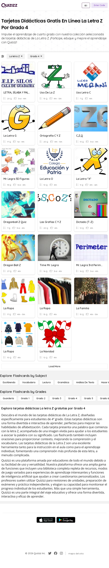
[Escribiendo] (9, 382)
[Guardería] (8, 398)
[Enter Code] (99, 5)
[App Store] (46, 520)
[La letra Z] (16, 56)
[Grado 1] (25, 398)
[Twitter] (49, 553)
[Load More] (54, 366)
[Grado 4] (36, 56)
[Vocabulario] (28, 382)
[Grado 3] (56, 398)
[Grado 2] (41, 398)
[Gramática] (63, 382)
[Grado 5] (88, 398)
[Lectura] (46, 382)
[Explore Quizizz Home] (9, 5)
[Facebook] (55, 553)
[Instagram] (61, 553)
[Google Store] (66, 520)
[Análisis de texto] (85, 382)
